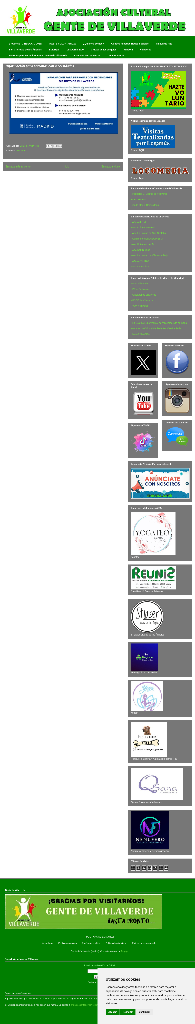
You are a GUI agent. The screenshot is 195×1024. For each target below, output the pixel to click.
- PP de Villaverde (140, 289)
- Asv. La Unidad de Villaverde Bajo (149, 255)
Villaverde (145, 49)
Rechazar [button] (128, 1012)
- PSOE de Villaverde (142, 300)
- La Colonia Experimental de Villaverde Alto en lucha (159, 323)
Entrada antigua (110, 166)
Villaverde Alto (164, 43)
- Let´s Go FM (138, 199)
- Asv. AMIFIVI (138, 222)
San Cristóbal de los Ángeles (25, 49)
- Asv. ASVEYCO (140, 261)
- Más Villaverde (139, 283)
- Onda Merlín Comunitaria (145, 205)
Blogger (125, 951)
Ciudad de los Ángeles (103, 49)
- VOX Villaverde (139, 305)
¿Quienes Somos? (93, 43)
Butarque (54, 49)
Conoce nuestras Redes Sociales (130, 43)
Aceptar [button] (112, 1012)
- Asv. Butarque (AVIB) (142, 244)
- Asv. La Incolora (140, 266)
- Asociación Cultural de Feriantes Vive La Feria (156, 328)
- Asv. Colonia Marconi (142, 227)
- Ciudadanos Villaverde (143, 294)
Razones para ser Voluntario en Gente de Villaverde (38, 55)
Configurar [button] (144, 1012)
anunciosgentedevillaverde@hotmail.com (91, 1005)
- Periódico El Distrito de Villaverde (149, 193)
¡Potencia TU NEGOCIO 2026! (25, 43)
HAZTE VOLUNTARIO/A (62, 43)
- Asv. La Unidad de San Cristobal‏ (148, 233)
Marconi (128, 49)
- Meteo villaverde (140, 334)
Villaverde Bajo (75, 49)
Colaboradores (116, 55)
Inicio (66, 166)
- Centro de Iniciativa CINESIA (147, 238)
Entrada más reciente (18, 166)
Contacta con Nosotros (87, 55)
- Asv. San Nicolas (140, 250)
